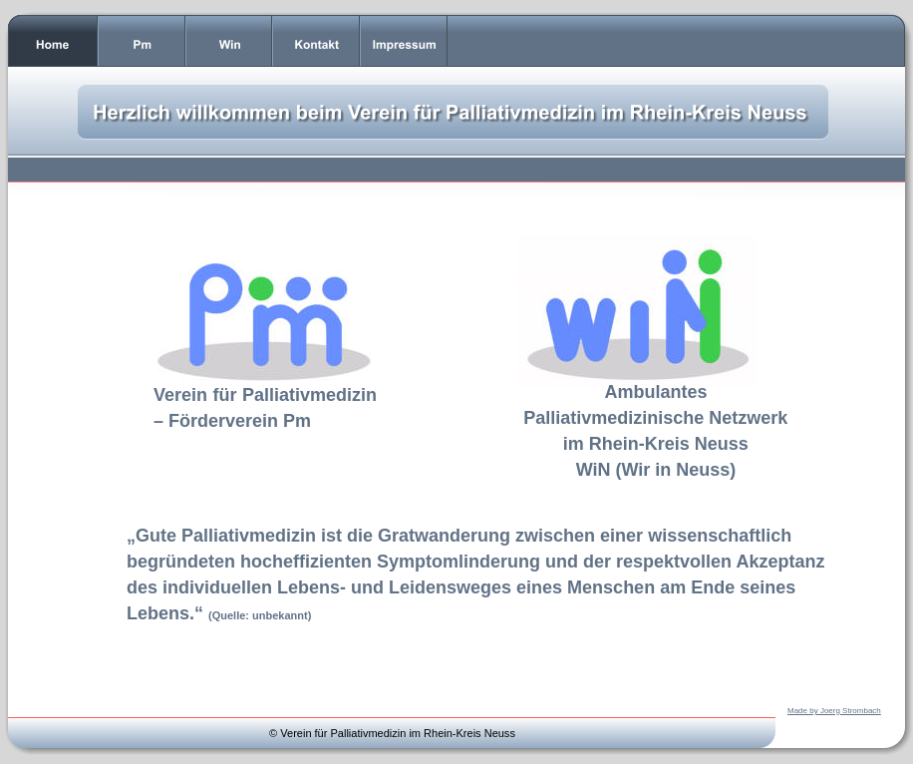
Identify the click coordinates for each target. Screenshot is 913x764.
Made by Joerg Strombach (834, 710)
